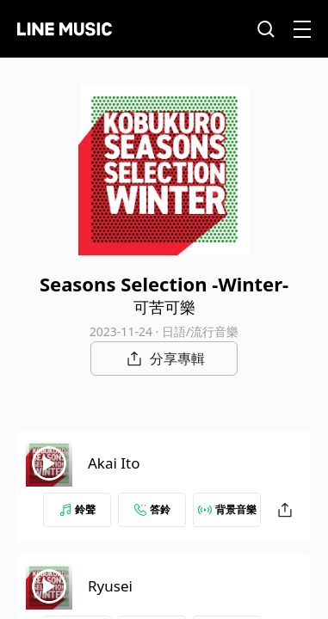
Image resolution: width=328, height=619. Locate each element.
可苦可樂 (164, 307)
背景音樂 (227, 509)
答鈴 (152, 509)
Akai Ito (113, 463)
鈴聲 (77, 509)
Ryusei (110, 586)
